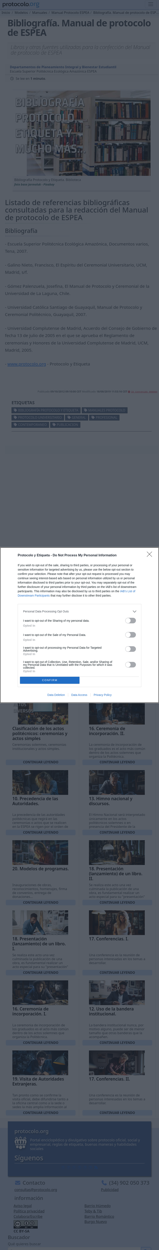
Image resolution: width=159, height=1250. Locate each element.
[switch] (130, 620)
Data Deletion (56, 695)
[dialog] (79, 625)
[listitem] (79, 611)
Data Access (79, 695)
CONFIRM (49, 680)
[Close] (151, 555)
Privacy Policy (103, 695)
